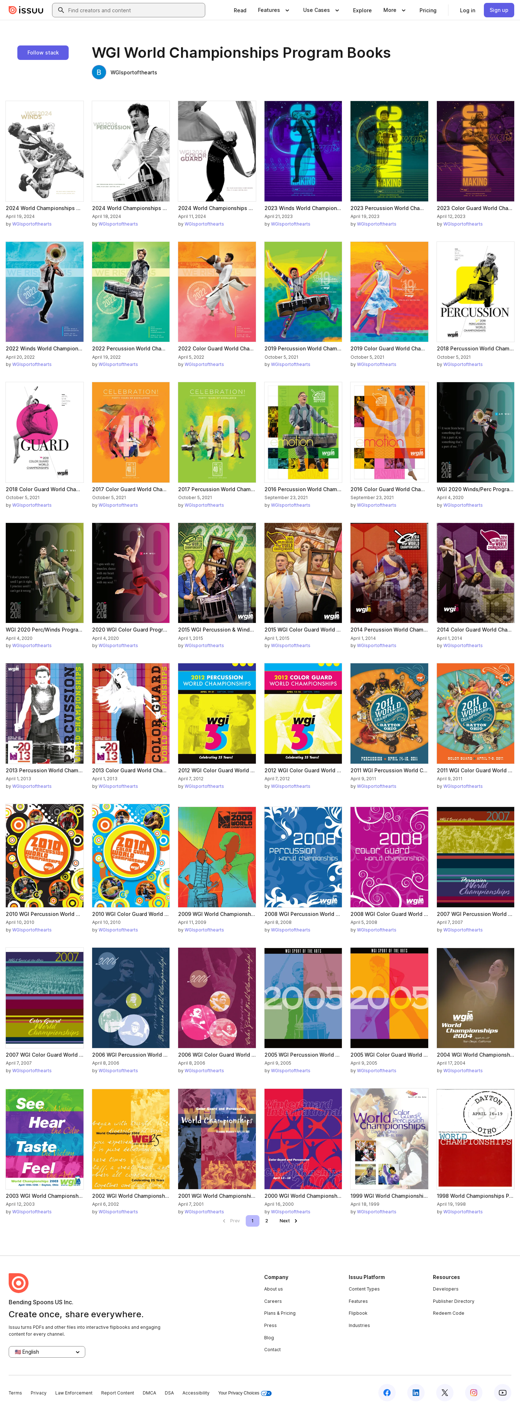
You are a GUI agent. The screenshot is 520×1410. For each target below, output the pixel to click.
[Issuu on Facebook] (387, 1392)
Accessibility (196, 1393)
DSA (169, 1393)
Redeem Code (448, 1313)
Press (270, 1325)
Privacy (39, 1393)
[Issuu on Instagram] (473, 1392)
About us (273, 1289)
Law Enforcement (74, 1393)
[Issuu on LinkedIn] (416, 1392)
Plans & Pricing (280, 1313)
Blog (269, 1337)
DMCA (149, 1393)
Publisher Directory (453, 1301)
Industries (359, 1325)
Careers (273, 1301)
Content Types (364, 1289)
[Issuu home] (26, 10)
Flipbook (358, 1313)
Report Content (117, 1393)
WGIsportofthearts (124, 72)
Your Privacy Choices (245, 1393)
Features (358, 1301)
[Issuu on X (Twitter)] (445, 1392)
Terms (15, 1393)
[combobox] (135, 10)
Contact (272, 1349)
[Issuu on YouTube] (502, 1392)
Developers (446, 1289)
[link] (240, 10)
